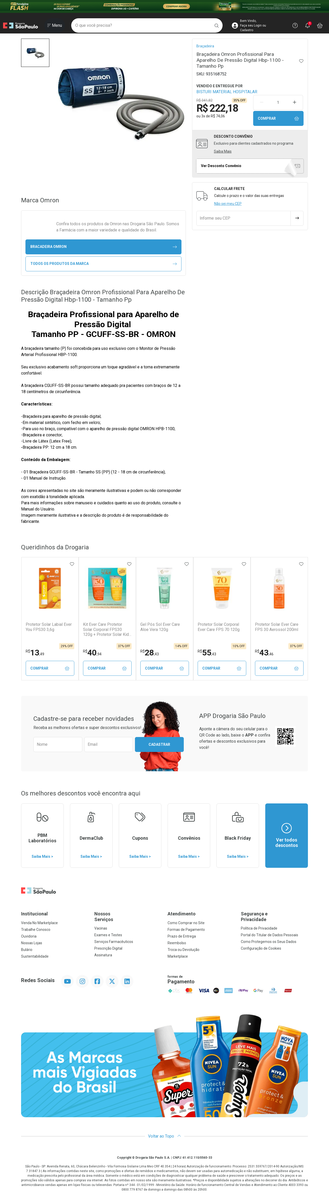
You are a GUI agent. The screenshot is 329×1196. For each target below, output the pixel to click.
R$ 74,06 (218, 116)
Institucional (34, 913)
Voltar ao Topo (164, 1136)
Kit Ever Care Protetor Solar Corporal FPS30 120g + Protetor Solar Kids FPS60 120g (107, 629)
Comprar (278, 118)
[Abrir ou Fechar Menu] (54, 25)
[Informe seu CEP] (243, 218)
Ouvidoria (28, 936)
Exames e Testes (108, 935)
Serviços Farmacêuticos (113, 942)
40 (92, 652)
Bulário (26, 950)
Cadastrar (159, 744)
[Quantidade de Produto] (278, 102)
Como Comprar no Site (186, 923)
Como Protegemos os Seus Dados (268, 942)
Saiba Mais (223, 151)
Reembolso (177, 943)
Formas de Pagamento (186, 930)
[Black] (164, 6)
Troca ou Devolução (183, 950)
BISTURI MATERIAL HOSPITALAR (226, 91)
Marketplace (178, 956)
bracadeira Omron (103, 247)
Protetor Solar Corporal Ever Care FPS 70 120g (219, 627)
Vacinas (100, 928)
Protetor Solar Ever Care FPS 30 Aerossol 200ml (276, 627)
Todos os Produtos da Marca (103, 264)
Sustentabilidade (35, 956)
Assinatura (103, 955)
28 (149, 652)
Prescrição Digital (108, 948)
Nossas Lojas (31, 943)
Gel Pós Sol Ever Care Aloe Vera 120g (160, 627)
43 (264, 652)
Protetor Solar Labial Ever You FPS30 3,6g (49, 627)
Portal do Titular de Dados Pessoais (269, 935)
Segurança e (274, 916)
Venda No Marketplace (39, 923)
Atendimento (182, 913)
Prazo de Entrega (182, 936)
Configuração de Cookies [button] (261, 948)
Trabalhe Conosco (35, 930)
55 (207, 652)
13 (35, 652)
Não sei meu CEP (228, 204)
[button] (35, 53)
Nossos (127, 916)
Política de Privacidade (259, 928)
